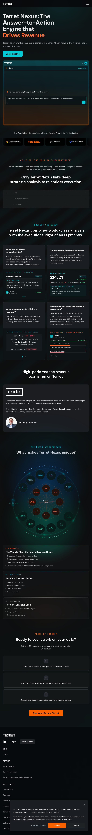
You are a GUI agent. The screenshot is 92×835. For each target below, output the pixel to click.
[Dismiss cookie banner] (84, 805)
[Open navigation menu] (87, 4)
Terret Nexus (8, 766)
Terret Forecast (10, 772)
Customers (8, 789)
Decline (76, 825)
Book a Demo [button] (13, 53)
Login (13, 741)
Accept (57, 825)
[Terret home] (8, 4)
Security (6, 800)
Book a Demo (27, 742)
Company (7, 795)
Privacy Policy (9, 806)
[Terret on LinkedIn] (5, 742)
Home (5, 754)
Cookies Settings (38, 825)
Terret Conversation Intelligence (17, 777)
